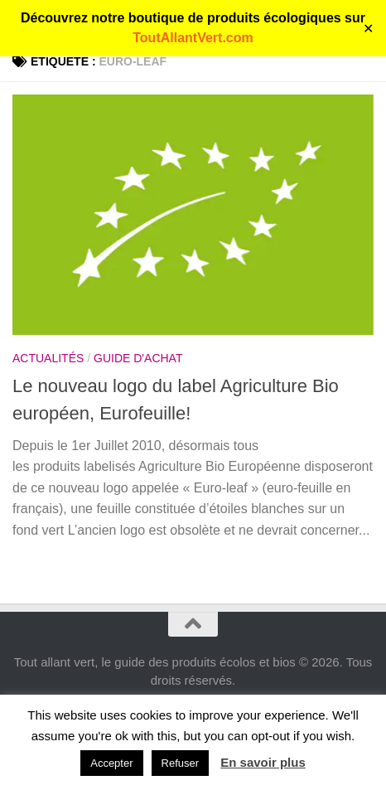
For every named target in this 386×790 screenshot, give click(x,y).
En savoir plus (263, 762)
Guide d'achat (138, 358)
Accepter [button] (111, 763)
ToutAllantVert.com (193, 38)
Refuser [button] (181, 763)
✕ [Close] (368, 29)
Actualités (48, 358)
